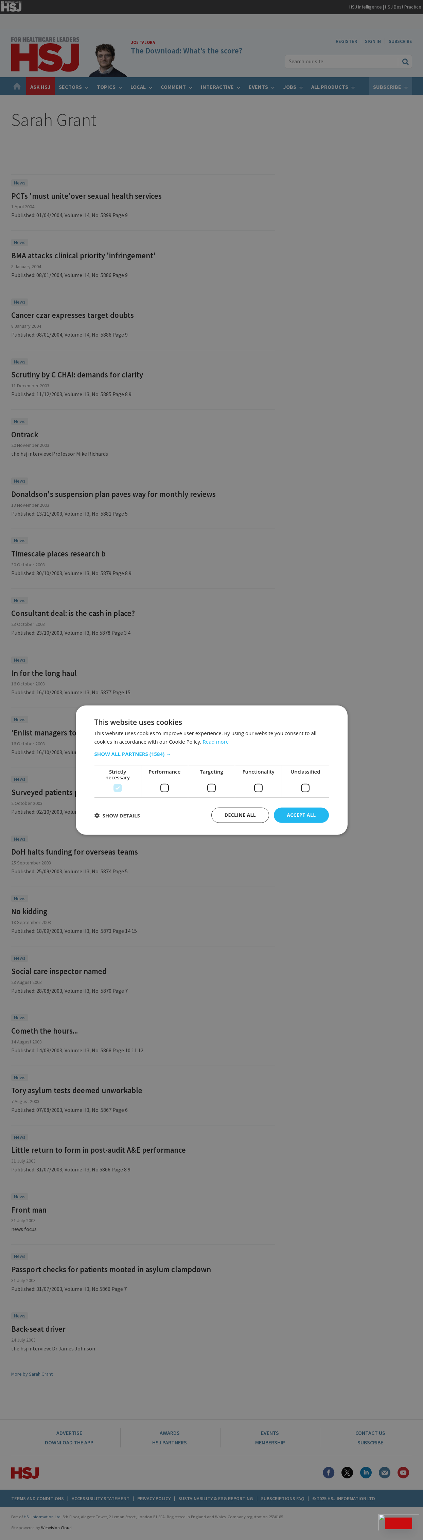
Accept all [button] (301, 815)
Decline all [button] (240, 815)
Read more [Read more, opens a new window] (216, 741)
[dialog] (211, 770)
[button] (211, 754)
